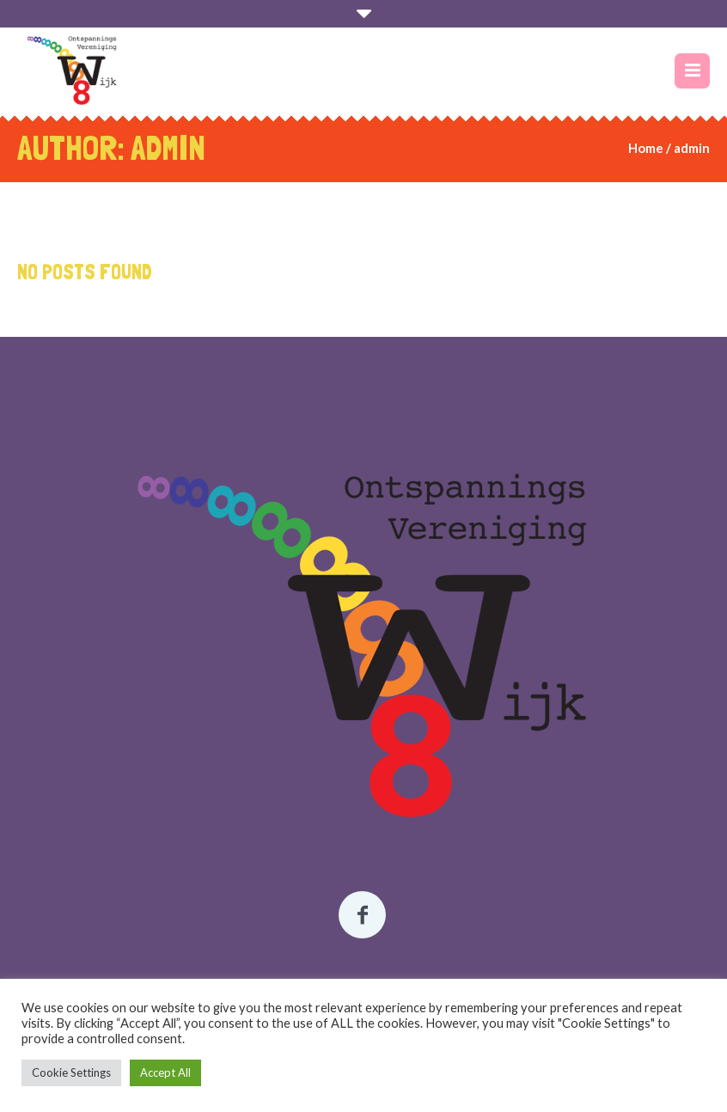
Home (645, 148)
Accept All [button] (165, 1072)
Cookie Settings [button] (71, 1072)
